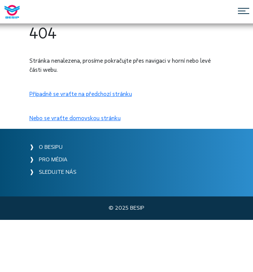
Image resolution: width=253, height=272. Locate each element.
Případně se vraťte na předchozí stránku (80, 94)
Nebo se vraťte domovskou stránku (75, 118)
